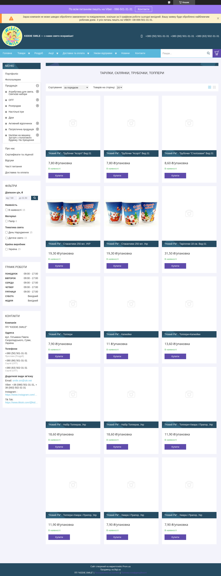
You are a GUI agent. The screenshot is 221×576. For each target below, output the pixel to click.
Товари (21, 53)
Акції (51, 53)
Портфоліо (11, 73)
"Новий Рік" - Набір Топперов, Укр (67, 424)
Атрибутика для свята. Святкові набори (21, 92)
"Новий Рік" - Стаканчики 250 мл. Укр (127, 243)
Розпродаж (15, 105)
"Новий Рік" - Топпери (60, 334)
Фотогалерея (13, 79)
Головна (7, 53)
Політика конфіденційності (134, 573)
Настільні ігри (16, 111)
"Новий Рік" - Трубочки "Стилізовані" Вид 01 (189, 153)
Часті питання (13, 166)
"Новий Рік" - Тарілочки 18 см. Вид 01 (185, 243)
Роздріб (38, 53)
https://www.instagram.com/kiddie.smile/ (21, 394)
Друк (11, 117)
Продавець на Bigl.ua (110, 569)
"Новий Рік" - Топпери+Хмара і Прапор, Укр (189, 424)
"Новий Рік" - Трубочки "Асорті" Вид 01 (69, 153)
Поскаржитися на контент (107, 573)
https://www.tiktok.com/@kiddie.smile (21, 402)
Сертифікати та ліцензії (19, 154)
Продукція (11, 85)
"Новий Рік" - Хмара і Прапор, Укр (125, 515)
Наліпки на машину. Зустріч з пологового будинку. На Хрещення (21, 137)
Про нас (10, 148)
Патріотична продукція (21, 129)
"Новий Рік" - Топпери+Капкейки (182, 334)
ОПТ (11, 100)
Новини (125, 53)
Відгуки (9, 160)
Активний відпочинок (20, 123)
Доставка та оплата (74, 53)
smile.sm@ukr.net (22, 380)
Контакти (143, 9)
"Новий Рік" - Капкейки (119, 334)
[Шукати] (208, 53)
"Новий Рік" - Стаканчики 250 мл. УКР (69, 243)
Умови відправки (103, 53)
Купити (59, 175)
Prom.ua (127, 566)
